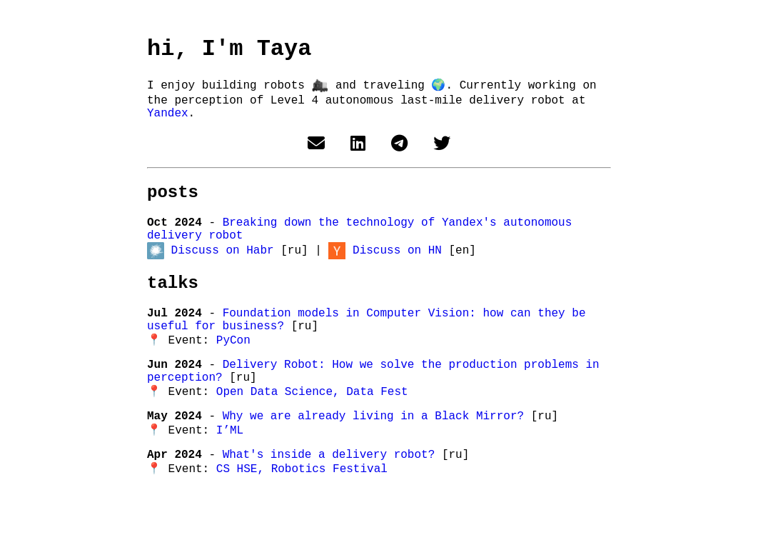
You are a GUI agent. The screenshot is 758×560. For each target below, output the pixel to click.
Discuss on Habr (222, 271)
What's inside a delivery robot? (332, 501)
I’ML (229, 473)
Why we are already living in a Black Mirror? (377, 458)
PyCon (233, 372)
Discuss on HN (397, 271)
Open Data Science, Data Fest (312, 431)
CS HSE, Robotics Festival (302, 516)
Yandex (167, 123)
